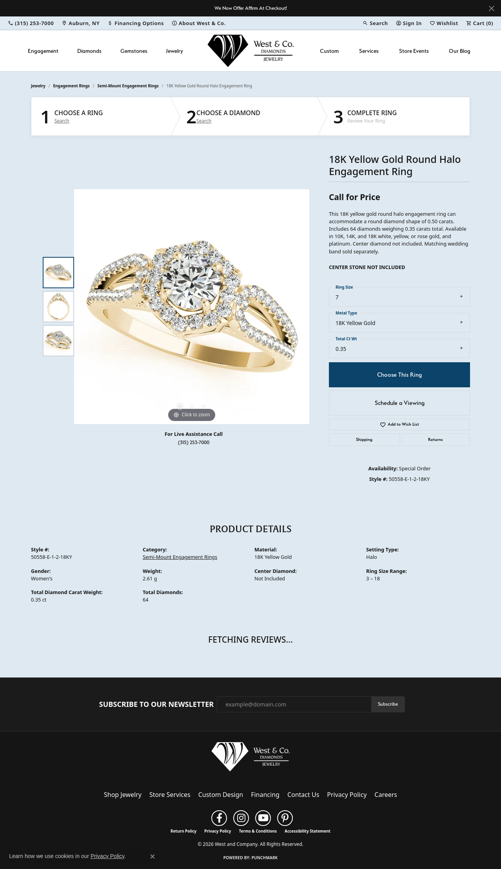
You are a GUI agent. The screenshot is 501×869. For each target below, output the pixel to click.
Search (61, 121)
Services (369, 50)
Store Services (170, 794)
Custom (329, 50)
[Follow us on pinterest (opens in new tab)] (285, 818)
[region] (191, 306)
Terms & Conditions (258, 831)
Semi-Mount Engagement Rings (128, 86)
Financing (265, 794)
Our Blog (459, 50)
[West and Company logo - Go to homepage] (250, 50)
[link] (31, 23)
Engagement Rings (71, 86)
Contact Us (303, 794)
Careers (385, 794)
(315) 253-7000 (193, 442)
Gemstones (133, 50)
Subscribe (388, 704)
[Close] (491, 8)
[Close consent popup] (152, 856)
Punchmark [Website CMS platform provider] (265, 857)
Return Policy (183, 831)
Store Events (414, 50)
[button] (375, 23)
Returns (435, 439)
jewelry (38, 86)
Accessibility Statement (307, 831)
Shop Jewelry (123, 794)
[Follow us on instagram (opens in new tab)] (241, 818)
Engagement (43, 50)
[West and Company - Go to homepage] (250, 758)
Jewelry (174, 50)
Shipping (364, 439)
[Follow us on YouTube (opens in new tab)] (263, 818)
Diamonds (89, 50)
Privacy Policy (347, 794)
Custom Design (220, 794)
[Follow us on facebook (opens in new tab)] (219, 818)
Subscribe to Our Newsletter (156, 704)
